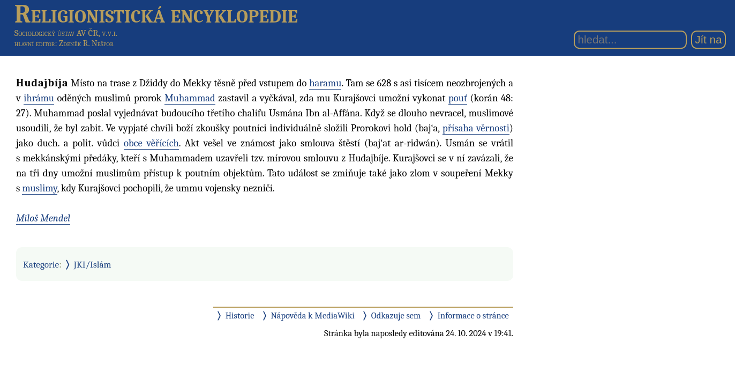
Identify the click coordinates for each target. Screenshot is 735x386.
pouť (457, 98)
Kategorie (41, 264)
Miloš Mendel (43, 218)
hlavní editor (34, 43)
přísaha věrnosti (475, 128)
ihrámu (39, 98)
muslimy (39, 188)
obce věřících (151, 143)
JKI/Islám (92, 264)
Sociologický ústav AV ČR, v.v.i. (65, 33)
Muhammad (189, 98)
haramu (325, 83)
